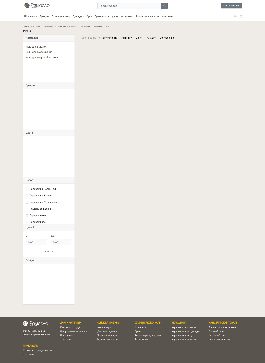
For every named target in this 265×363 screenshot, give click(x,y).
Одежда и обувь (82, 16)
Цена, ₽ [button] (30, 227)
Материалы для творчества (54, 26)
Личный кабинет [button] (231, 5)
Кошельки (140, 327)
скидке (151, 37)
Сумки (138, 331)
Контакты (167, 16)
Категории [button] (32, 38)
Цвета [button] (29, 132)
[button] (31, 16)
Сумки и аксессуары (106, 16)
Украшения (127, 16)
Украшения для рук (183, 335)
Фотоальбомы (217, 335)
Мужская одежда (107, 339)
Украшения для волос (184, 327)
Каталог (36, 26)
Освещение (66, 335)
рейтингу (127, 37)
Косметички (141, 339)
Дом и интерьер (61, 16)
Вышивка (73, 26)
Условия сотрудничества (37, 350)
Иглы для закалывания (39, 52)
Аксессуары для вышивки (91, 26)
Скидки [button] (30, 260)
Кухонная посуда (70, 327)
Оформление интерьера (74, 331)
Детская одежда (107, 331)
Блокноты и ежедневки (222, 327)
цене (139, 37)
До (52, 235)
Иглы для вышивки (36, 46)
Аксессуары (104, 327)
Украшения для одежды (186, 331)
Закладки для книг (219, 339)
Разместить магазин (147, 16)
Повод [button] (29, 180)
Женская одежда (107, 335)
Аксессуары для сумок (148, 335)
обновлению (167, 37)
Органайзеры (216, 331)
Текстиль (65, 339)
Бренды (44, 16)
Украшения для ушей (184, 339)
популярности (109, 37)
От (27, 235)
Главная (26, 26)
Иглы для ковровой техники (42, 57)
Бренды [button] (30, 85)
